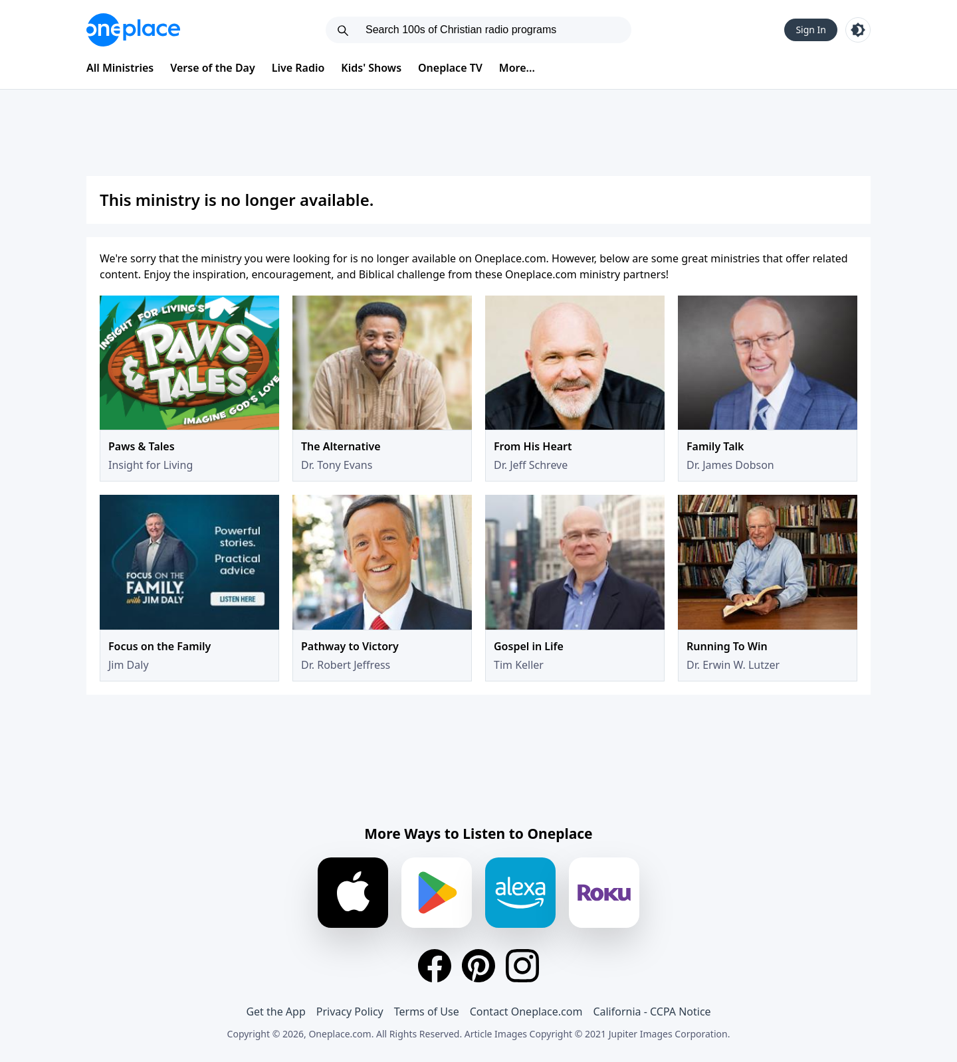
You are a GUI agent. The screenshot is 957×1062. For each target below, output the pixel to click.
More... (517, 67)
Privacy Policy (349, 1011)
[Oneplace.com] (133, 29)
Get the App (275, 1011)
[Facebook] (434, 965)
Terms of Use (426, 1011)
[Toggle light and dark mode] (858, 30)
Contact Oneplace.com (526, 1011)
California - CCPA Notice (651, 1011)
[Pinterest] (478, 965)
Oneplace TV (450, 67)
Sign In (811, 29)
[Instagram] (522, 965)
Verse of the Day (212, 67)
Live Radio (298, 67)
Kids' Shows (371, 67)
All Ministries (120, 67)
